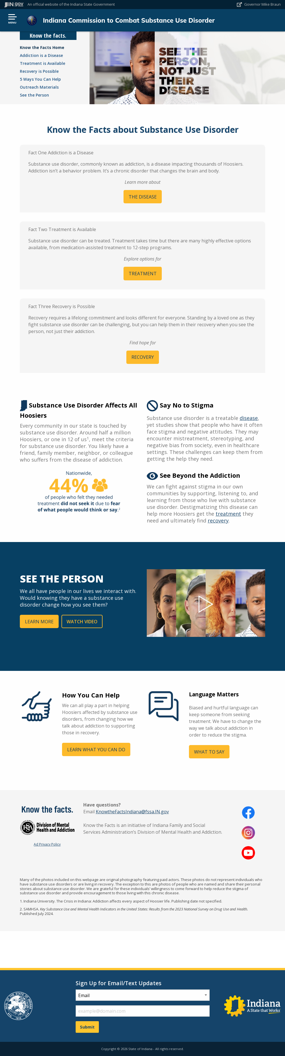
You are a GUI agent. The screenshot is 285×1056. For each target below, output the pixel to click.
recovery (218, 520)
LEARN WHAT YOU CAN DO (96, 749)
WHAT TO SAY (209, 752)
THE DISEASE (143, 197)
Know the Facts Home (42, 47)
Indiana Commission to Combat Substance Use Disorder (129, 20)
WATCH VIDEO (82, 621)
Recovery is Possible (39, 71)
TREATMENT (143, 273)
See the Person (34, 95)
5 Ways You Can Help (40, 79)
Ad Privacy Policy (47, 844)
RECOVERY (142, 357)
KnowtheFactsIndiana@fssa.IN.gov (132, 811)
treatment (228, 513)
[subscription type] (143, 995)
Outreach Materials (39, 87)
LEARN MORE (39, 621)
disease (249, 418)
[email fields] (143, 1011)
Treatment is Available (42, 63)
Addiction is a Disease (41, 55)
